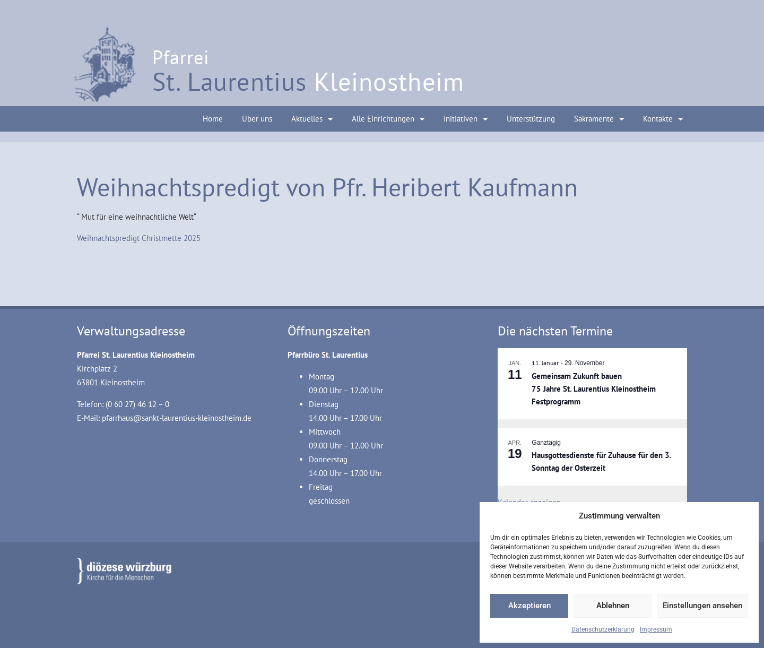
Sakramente (599, 119)
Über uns (257, 119)
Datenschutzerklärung (603, 629)
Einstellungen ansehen (702, 605)
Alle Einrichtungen (388, 119)
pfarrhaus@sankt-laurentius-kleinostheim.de (176, 418)
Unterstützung (531, 119)
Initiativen (466, 119)
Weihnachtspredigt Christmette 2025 (139, 238)
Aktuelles (312, 119)
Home (213, 119)
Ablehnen (612, 605)
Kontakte (663, 119)
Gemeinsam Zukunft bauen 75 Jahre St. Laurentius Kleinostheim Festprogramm (594, 389)
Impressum (656, 629)
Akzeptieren (529, 605)
